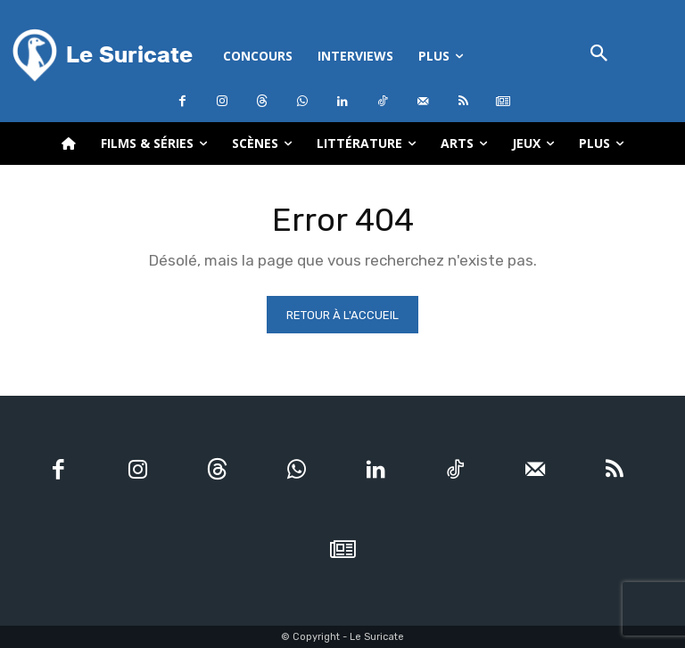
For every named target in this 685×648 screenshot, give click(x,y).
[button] (599, 55)
